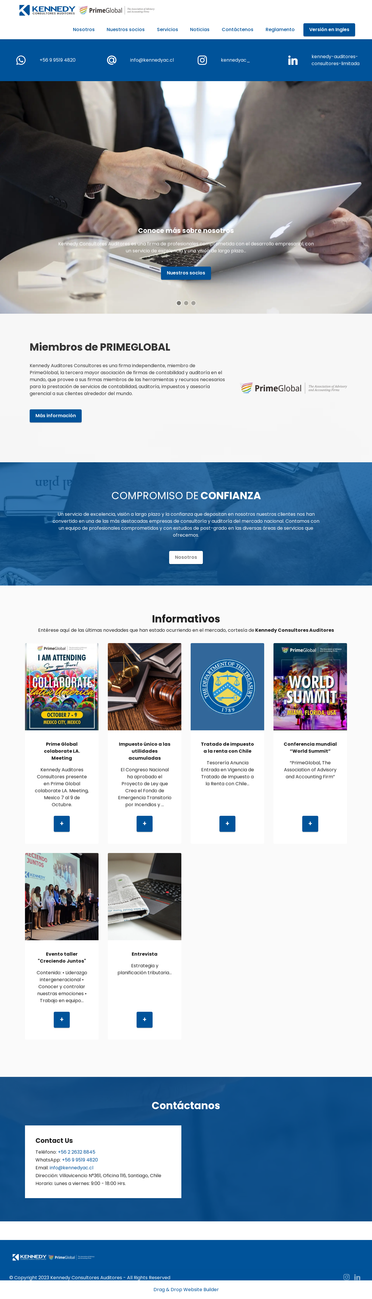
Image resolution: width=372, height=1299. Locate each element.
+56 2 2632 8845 (76, 1152)
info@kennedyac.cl (152, 60)
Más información (55, 415)
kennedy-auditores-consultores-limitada (336, 60)
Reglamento (280, 29)
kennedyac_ (235, 60)
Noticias (200, 29)
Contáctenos (237, 29)
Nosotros (84, 29)
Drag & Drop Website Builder (186, 1289)
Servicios (167, 29)
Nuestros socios (126, 29)
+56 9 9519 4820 (58, 60)
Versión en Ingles (329, 29)
